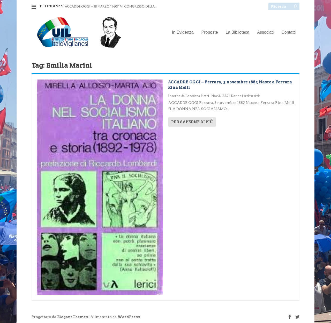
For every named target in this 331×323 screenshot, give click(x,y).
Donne (236, 96)
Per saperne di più (192, 122)
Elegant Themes (72, 317)
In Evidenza (183, 32)
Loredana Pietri (197, 96)
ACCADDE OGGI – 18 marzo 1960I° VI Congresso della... (111, 6)
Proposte (209, 32)
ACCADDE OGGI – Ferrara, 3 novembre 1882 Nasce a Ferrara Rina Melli (230, 84)
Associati (265, 32)
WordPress (129, 317)
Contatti (288, 32)
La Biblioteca (238, 32)
